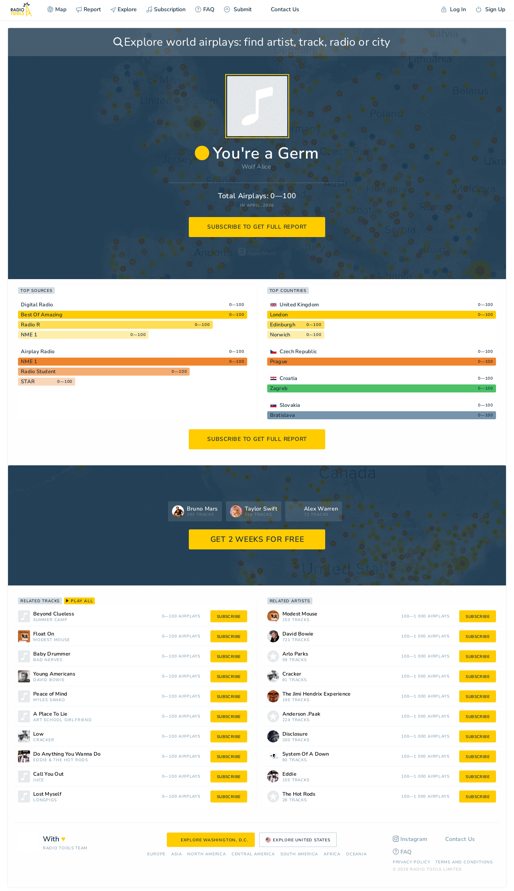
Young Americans (54, 674)
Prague (279, 361)
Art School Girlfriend (62, 720)
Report (88, 9)
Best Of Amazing (41, 314)
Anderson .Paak (301, 714)
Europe (156, 854)
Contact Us (280, 9)
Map (56, 9)
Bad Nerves (47, 660)
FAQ (204, 9)
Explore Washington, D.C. (210, 840)
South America (299, 854)
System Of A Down (305, 754)
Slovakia (290, 405)
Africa (332, 854)
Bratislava (282, 415)
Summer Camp (50, 620)
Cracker (43, 740)
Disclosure (295, 734)
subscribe (229, 616)
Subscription (166, 9)
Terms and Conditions (464, 862)
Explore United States (298, 840)
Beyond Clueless (53, 614)
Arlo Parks (295, 654)
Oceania (356, 854)
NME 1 (29, 334)
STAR (28, 381)
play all (79, 601)
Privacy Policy (411, 862)
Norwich (280, 334)
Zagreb (279, 388)
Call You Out (48, 774)
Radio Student (38, 371)
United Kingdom (299, 304)
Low (38, 734)
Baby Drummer (51, 654)
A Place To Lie (50, 714)
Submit (238, 9)
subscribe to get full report (257, 227)
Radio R (30, 324)
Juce (38, 780)
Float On (43, 634)
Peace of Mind (50, 694)
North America (206, 854)
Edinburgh (282, 324)
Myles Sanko (49, 700)
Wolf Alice (256, 167)
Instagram (410, 839)
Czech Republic (298, 351)
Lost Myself (47, 794)
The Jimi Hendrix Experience (316, 694)
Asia (176, 854)
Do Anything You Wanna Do (66, 754)
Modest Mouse (51, 640)
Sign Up (490, 9)
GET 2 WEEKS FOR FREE (257, 539)
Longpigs (44, 800)
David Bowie (49, 680)
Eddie (40, 760)
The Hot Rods (70, 760)
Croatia (289, 378)
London (279, 314)
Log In (453, 9)
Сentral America (253, 854)
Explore (123, 9)
